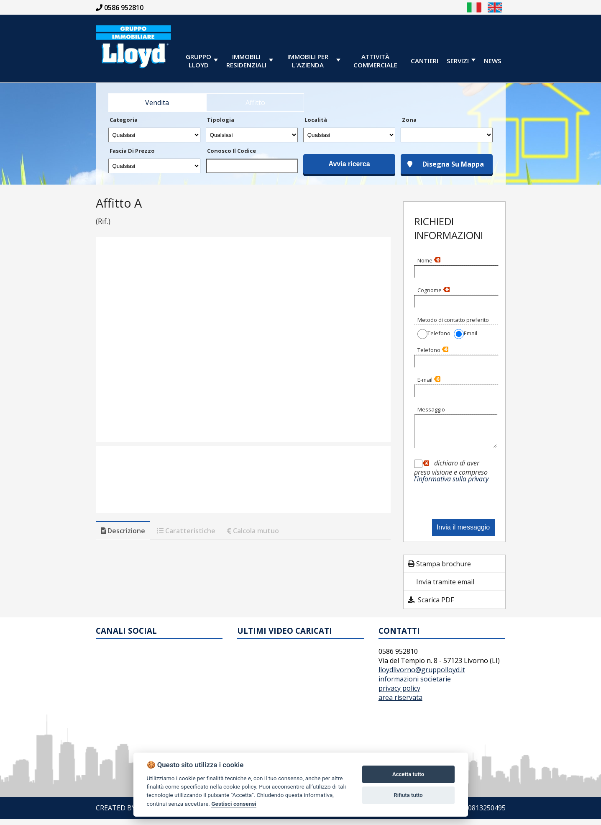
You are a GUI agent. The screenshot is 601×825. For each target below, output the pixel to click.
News (492, 61)
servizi (458, 61)
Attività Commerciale (375, 60)
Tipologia (220, 119)
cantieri (424, 61)
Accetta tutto (408, 774)
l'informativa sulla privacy (451, 485)
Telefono (432, 350)
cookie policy (239, 786)
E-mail (428, 379)
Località (315, 119)
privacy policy (399, 694)
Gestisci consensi (233, 803)
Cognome (433, 290)
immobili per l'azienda (307, 60)
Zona (409, 119)
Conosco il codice (231, 150)
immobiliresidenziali (246, 60)
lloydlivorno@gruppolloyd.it (422, 676)
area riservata (400, 703)
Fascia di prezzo (132, 150)
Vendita (157, 102)
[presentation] (458, 501)
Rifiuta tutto (408, 795)
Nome (428, 260)
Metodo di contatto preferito (453, 320)
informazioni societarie (415, 685)
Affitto (255, 102)
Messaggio (431, 409)
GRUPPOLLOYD (198, 60)
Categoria (124, 119)
